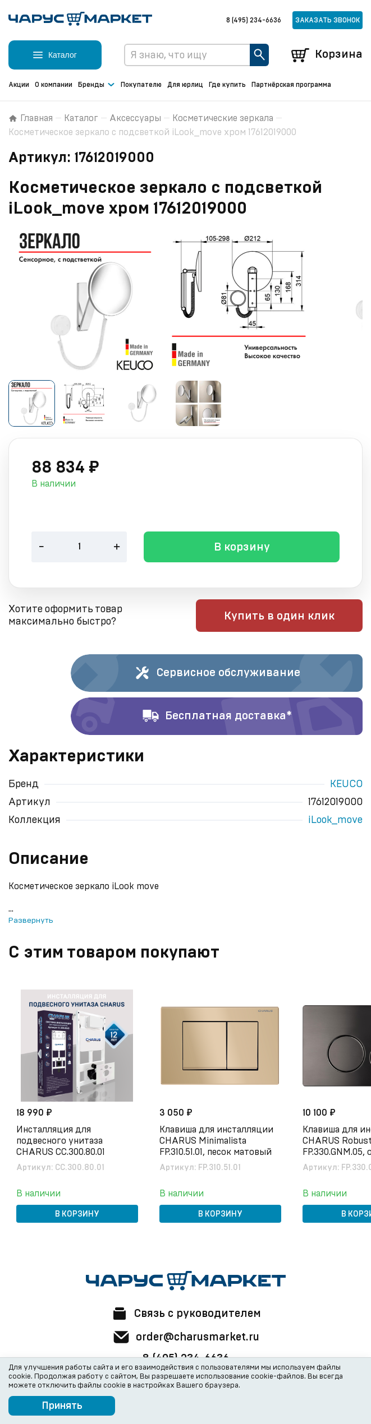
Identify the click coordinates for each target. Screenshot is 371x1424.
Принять (62, 1406)
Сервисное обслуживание (217, 673)
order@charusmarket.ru (185, 1337)
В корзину (242, 548)
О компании (53, 84)
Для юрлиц (185, 84)
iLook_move (335, 821)
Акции (18, 84)
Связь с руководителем (186, 1314)
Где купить (227, 84)
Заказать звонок (327, 20)
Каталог (81, 118)
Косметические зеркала (222, 118)
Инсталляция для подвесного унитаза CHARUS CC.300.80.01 (61, 1141)
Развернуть (30, 921)
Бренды (96, 85)
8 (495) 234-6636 (253, 20)
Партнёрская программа (291, 84)
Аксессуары (135, 118)
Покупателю (141, 84)
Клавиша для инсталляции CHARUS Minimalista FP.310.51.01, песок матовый (217, 1141)
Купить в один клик (291, 616)
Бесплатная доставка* (217, 717)
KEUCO (346, 785)
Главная (30, 118)
